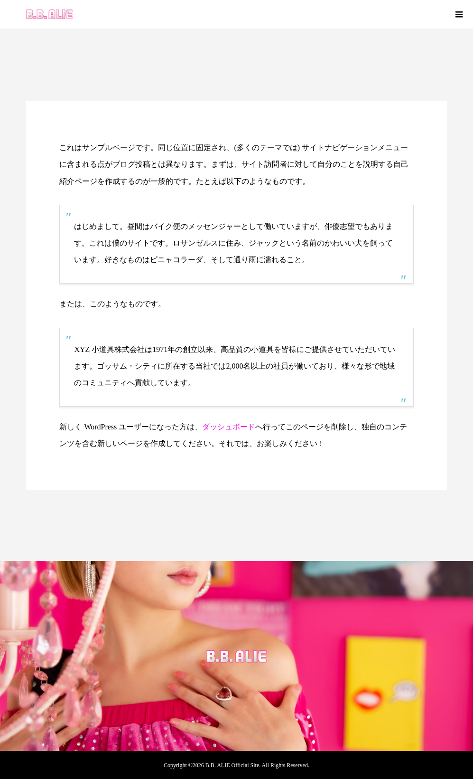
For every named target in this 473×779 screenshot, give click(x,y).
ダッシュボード (228, 427)
